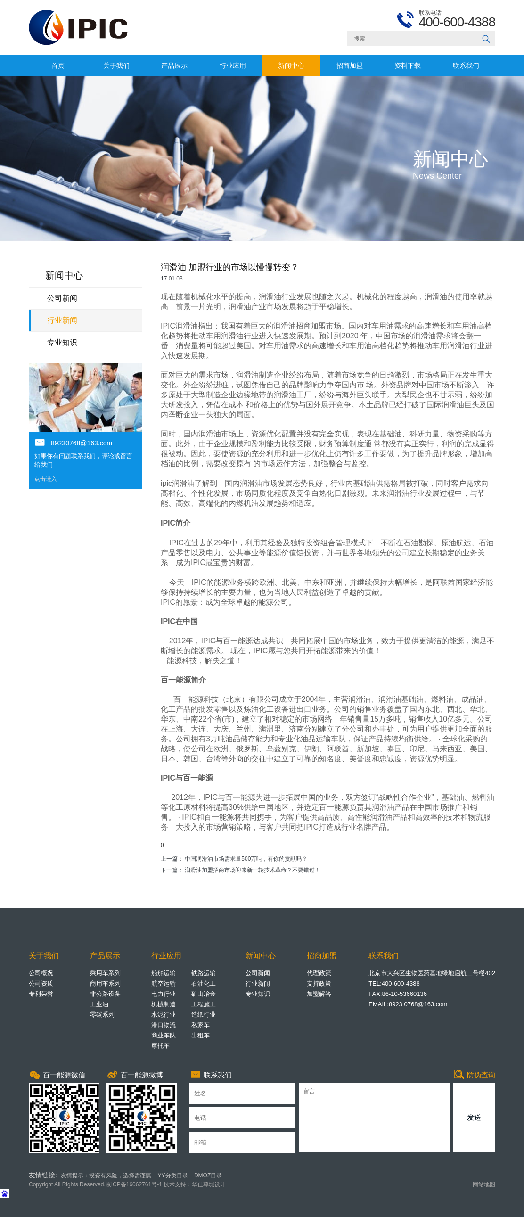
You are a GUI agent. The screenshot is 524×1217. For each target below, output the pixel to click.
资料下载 (407, 65)
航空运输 (163, 983)
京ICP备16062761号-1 (134, 1184)
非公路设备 (105, 993)
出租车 (200, 1035)
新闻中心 (291, 65)
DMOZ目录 (208, 1175)
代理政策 (319, 973)
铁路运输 (203, 973)
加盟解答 (319, 993)
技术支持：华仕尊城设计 (194, 1184)
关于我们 (116, 65)
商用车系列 (105, 983)
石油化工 (203, 983)
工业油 (99, 1004)
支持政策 (319, 983)
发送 (474, 1117)
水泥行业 (163, 1014)
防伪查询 (474, 1075)
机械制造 (163, 1004)
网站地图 (484, 1184)
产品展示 (174, 65)
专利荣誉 (41, 993)
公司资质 (41, 983)
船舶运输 (163, 973)
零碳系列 (102, 1014)
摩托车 (160, 1045)
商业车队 (163, 1035)
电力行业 (163, 993)
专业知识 (62, 342)
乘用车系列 (105, 973)
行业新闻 (62, 320)
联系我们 (466, 65)
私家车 (200, 1024)
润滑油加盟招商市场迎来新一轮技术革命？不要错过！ (252, 870)
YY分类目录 (173, 1175)
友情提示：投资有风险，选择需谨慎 (106, 1175)
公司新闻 (62, 298)
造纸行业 (203, 1014)
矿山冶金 (203, 993)
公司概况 (41, 973)
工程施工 (203, 1004)
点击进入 (45, 479)
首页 (58, 65)
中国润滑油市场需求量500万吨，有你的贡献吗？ (246, 858)
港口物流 (163, 1024)
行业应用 (233, 65)
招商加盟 (349, 65)
